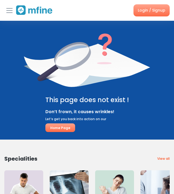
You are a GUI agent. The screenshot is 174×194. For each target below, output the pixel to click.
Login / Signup (151, 10)
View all (163, 158)
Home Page (60, 128)
